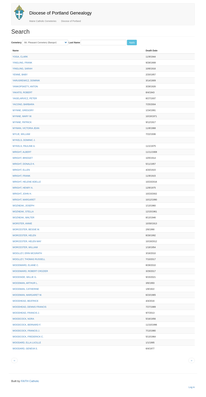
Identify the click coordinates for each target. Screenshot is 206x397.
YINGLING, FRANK (22, 62)
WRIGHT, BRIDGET (23, 158)
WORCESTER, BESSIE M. (26, 229)
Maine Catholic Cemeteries (42, 21)
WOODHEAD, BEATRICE (25, 301)
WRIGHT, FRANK (21, 176)
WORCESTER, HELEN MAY (27, 241)
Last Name (74, 42)
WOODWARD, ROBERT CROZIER (30, 271)
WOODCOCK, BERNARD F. (27, 324)
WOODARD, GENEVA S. (25, 348)
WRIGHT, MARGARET (24, 199)
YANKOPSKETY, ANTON (25, 86)
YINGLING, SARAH (22, 68)
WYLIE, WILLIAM (21, 134)
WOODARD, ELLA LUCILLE (27, 342)
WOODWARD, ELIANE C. (26, 265)
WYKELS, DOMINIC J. (24, 140)
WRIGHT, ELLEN (21, 170)
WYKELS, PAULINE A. (24, 146)
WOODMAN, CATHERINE (26, 289)
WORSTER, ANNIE (22, 223)
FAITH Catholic (30, 381)
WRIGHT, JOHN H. (22, 193)
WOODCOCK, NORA (23, 318)
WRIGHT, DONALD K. (24, 164)
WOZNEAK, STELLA (23, 211)
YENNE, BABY (20, 74)
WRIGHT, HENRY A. (23, 187)
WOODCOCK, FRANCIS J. (26, 330)
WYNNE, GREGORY (23, 110)
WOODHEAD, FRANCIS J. (26, 313)
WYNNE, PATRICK (22, 122)
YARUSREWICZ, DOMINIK (26, 80)
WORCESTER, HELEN (24, 235)
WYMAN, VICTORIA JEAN (26, 128)
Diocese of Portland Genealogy (60, 12)
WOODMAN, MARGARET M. (27, 295)
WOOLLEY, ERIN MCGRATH (27, 253)
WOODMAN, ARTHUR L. (25, 283)
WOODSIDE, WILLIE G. (25, 277)
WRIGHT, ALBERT (22, 152)
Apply (132, 42)
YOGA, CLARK (20, 56)
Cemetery (16, 42)
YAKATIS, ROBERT (22, 92)
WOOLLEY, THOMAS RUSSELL (29, 259)
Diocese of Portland (71, 21)
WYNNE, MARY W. (22, 116)
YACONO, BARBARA (23, 104)
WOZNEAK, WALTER (23, 217)
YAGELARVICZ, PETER (25, 98)
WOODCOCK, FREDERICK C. (28, 336)
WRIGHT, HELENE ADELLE (27, 181)
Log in (192, 387)
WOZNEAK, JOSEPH (23, 205)
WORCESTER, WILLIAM (25, 247)
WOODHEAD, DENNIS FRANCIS (29, 307)
